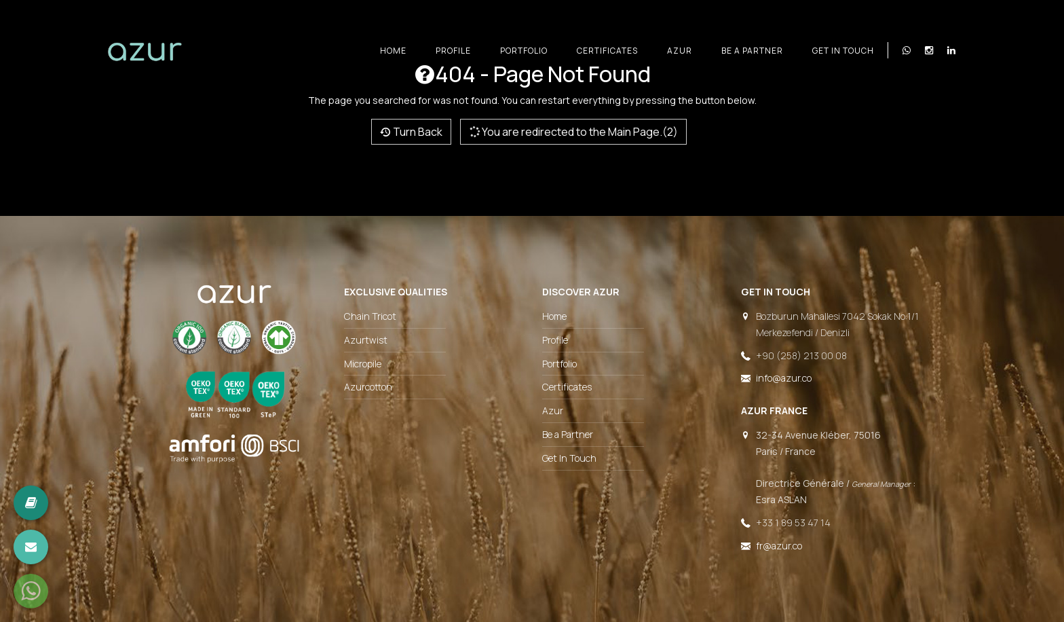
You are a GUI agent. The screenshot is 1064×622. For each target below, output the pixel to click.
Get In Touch (843, 50)
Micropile (362, 363)
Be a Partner (752, 50)
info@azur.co (784, 377)
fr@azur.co (779, 545)
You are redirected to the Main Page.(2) (573, 131)
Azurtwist (365, 339)
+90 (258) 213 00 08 (801, 355)
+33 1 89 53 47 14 (793, 522)
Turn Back (411, 131)
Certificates (607, 50)
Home (393, 50)
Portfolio (524, 50)
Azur (679, 50)
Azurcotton (368, 386)
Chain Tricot (370, 316)
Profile (453, 50)
